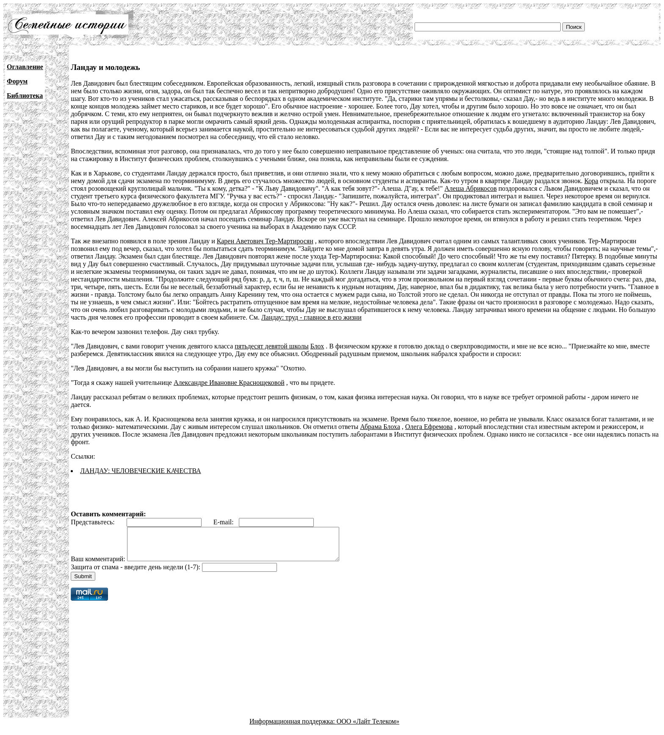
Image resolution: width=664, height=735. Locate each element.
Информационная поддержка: (293, 727)
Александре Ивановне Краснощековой (229, 382)
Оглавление (25, 66)
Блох (317, 346)
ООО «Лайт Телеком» (368, 727)
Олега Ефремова (429, 426)
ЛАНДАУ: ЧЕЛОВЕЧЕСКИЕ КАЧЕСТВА (140, 470)
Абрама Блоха (380, 426)
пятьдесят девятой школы (271, 346)
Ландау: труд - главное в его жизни (311, 317)
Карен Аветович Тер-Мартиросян (265, 241)
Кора (591, 180)
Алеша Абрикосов (471, 188)
